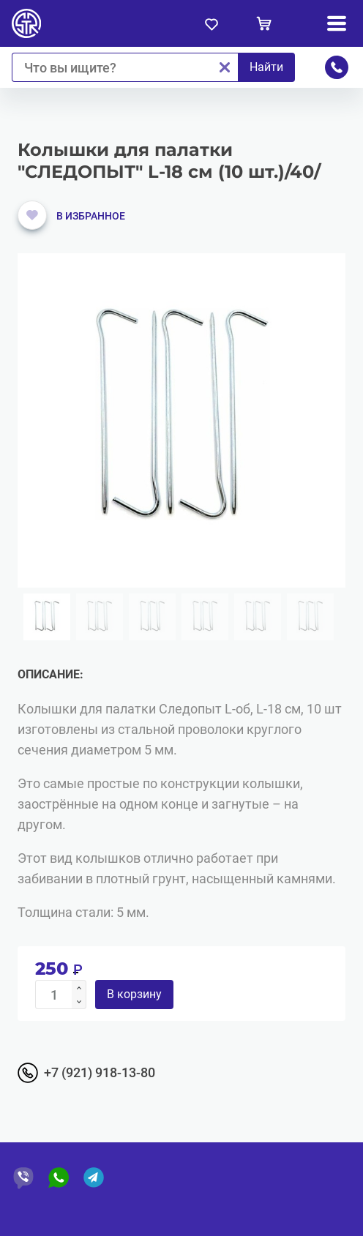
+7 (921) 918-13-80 (99, 1072)
